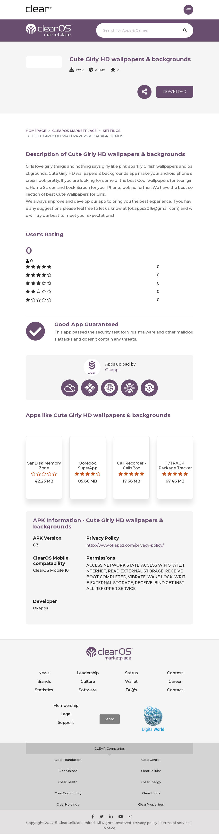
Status (131, 673)
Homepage (36, 131)
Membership (65, 705)
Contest (175, 673)
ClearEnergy (151, 782)
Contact (175, 690)
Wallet (131, 681)
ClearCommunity (68, 793)
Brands (44, 681)
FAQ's (131, 690)
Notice (109, 828)
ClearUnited (68, 771)
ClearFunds (151, 793)
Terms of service (175, 823)
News (44, 673)
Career (175, 681)
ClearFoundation (67, 760)
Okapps (112, 370)
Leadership (88, 673)
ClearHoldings (68, 805)
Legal (65, 714)
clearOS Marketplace (74, 131)
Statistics (44, 690)
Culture (88, 681)
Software (88, 690)
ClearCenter (151, 760)
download (174, 92)
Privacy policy (145, 823)
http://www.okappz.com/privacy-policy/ (125, 545)
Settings (111, 131)
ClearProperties (151, 805)
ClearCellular (151, 771)
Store (109, 719)
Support (66, 722)
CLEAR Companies (109, 749)
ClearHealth (67, 782)
